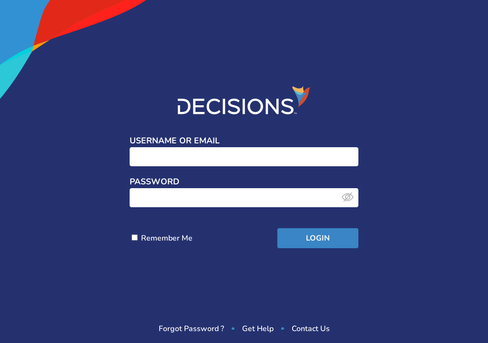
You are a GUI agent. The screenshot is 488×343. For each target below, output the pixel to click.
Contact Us (311, 328)
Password (154, 182)
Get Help (258, 328)
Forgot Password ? (191, 328)
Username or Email (175, 141)
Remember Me (162, 238)
